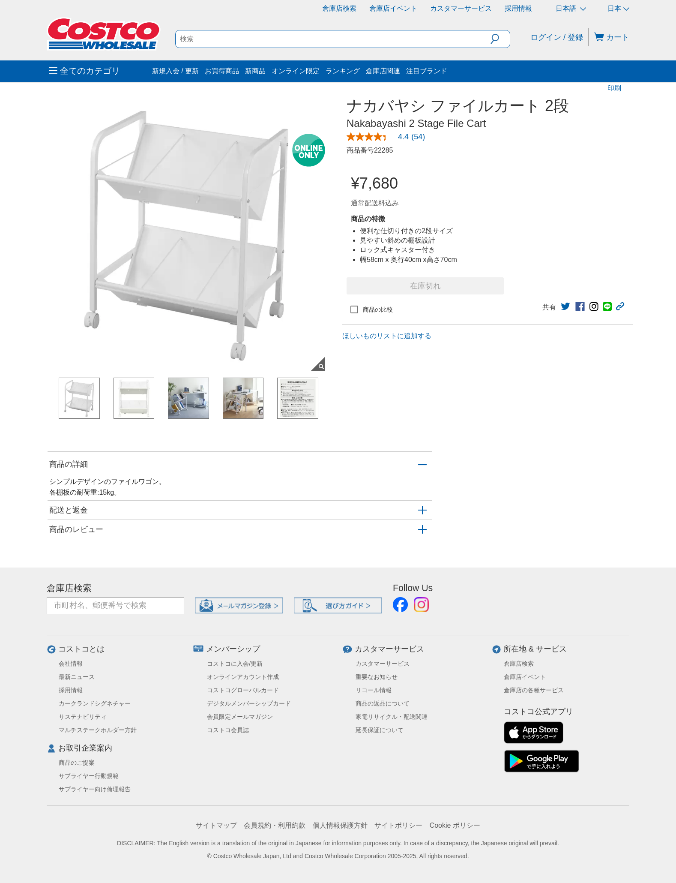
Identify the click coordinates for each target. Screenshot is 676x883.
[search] (333, 39)
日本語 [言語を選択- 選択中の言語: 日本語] (571, 8)
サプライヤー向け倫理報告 (95, 789)
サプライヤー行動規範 (89, 775)
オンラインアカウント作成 (243, 676)
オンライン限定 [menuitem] (296, 71)
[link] (389, 136)
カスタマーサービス (461, 8)
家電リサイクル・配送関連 (392, 716)
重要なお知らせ (377, 676)
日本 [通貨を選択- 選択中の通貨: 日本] (618, 8)
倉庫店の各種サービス (534, 690)
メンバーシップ (233, 649)
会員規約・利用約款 (274, 825)
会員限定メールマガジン (240, 716)
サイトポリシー (398, 825)
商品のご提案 (77, 762)
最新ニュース (77, 676)
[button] (500, 39)
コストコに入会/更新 (235, 663)
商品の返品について (383, 703)
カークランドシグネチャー (95, 703)
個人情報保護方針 (340, 825)
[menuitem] (99, 71)
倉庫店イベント (393, 8)
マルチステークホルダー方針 (98, 730)
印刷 (614, 88)
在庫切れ (425, 286)
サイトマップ (216, 825)
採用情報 (518, 8)
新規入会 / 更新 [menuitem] (175, 71)
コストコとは (81, 649)
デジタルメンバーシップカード (249, 703)
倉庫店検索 (339, 8)
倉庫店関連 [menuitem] (383, 71)
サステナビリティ (83, 716)
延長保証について (380, 730)
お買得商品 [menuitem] (222, 71)
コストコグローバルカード (243, 690)
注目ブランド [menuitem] (426, 71)
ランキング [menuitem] (343, 71)
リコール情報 (374, 690)
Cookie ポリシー (455, 825)
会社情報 (71, 663)
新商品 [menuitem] (255, 71)
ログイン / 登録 (556, 37)
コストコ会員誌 (228, 730)
